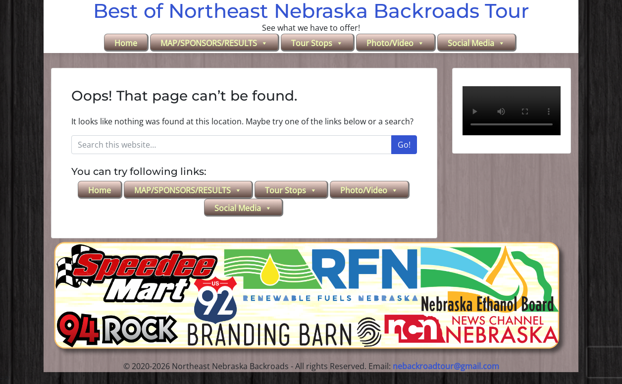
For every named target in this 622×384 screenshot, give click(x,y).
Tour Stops (317, 43)
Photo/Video (395, 43)
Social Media (476, 43)
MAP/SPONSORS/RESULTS (214, 43)
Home (125, 43)
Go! (404, 144)
